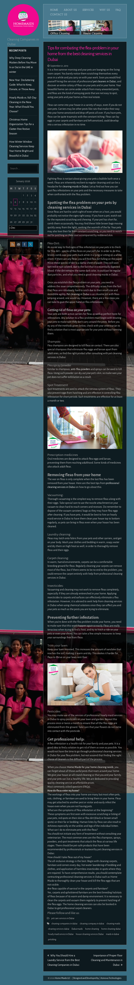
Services (88, 10)
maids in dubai (112, 934)
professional (112, 483)
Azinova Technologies (110, 978)
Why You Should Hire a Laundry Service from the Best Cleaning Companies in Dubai (63, 960)
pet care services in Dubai (62, 918)
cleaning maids (113, 923)
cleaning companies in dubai (64, 923)
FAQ (118, 10)
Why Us (104, 10)
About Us (70, 10)
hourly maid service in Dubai (60, 934)
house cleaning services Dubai (90, 934)
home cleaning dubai (111, 929)
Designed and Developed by (86, 978)
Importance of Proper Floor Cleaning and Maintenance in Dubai (106, 960)
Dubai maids (77, 929)
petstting (52, 939)
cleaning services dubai (58, 929)
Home (54, 10)
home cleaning (92, 929)
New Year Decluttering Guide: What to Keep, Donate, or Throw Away (22, 85)
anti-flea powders (80, 369)
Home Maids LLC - (63, 978)
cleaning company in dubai (92, 923)
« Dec (12, 227)
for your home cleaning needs (97, 767)
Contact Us (58, 14)
